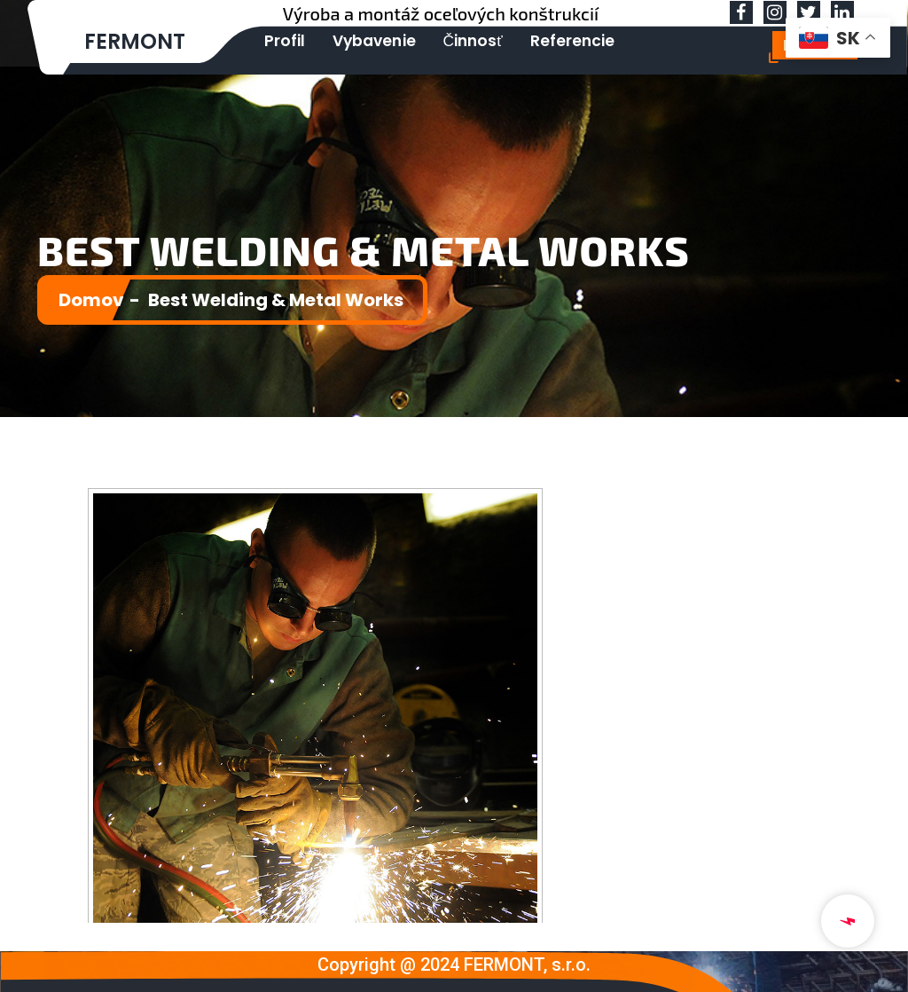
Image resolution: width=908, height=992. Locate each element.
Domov (91, 299)
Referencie (545, 40)
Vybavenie (361, 40)
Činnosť (452, 40)
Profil (281, 40)
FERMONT (135, 41)
